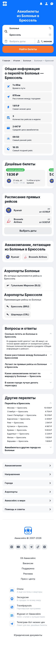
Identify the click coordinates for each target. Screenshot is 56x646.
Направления (28, 474)
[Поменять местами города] (50, 28)
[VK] (11, 547)
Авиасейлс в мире (28, 500)
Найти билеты (28, 49)
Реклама (28, 573)
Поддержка (28, 568)
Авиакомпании (28, 465)
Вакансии (28, 563)
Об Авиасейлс (28, 558)
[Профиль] (46, 3)
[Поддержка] (52, 3)
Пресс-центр (28, 578)
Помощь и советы (28, 509)
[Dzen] (44, 547)
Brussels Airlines (35, 257)
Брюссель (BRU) (17, 306)
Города (28, 483)
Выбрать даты (28, 230)
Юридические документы (28, 635)
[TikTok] (38, 547)
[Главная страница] (4, 3)
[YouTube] (18, 547)
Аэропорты (28, 491)
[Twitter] (25, 547)
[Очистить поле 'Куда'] (50, 34)
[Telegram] (31, 547)
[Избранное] (41, 3)
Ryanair (12, 257)
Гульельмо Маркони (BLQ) (23, 285)
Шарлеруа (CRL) (17, 314)
